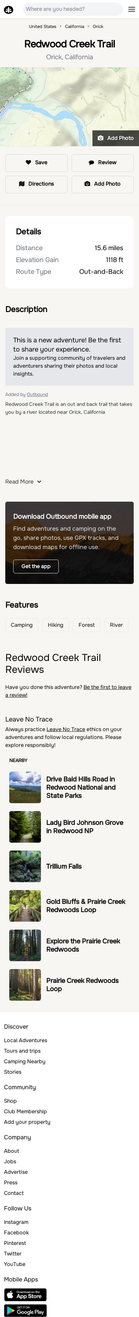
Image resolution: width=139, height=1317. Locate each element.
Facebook (16, 1232)
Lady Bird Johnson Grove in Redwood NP (84, 827)
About (11, 1150)
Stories (12, 1071)
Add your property (27, 1122)
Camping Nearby (25, 1061)
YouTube (14, 1264)
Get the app (36, 566)
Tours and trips (22, 1050)
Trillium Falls (64, 866)
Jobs (10, 1161)
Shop (10, 1100)
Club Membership (25, 1111)
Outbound (37, 394)
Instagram (16, 1222)
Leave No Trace (66, 729)
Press (10, 1182)
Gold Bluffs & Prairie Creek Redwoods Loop (85, 906)
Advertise (16, 1172)
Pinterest (15, 1243)
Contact (14, 1193)
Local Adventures (25, 1040)
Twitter (12, 1253)
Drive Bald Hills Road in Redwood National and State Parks (81, 787)
